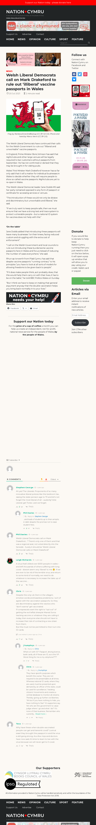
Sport (63, 39)
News (21, 39)
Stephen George (41, 516)
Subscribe (80, 322)
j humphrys (42, 670)
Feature (77, 39)
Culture (50, 39)
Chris (37, 649)
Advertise (26, 34)
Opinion (35, 39)
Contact (40, 34)
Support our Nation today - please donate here (48, 2)
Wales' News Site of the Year (15, 18)
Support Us (11, 34)
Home (10, 39)
